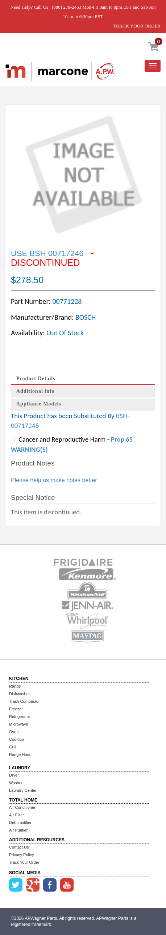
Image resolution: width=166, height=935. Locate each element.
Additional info (35, 391)
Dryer (14, 775)
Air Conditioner (22, 807)
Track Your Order (24, 862)
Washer (16, 783)
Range (15, 686)
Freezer (16, 709)
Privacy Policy (21, 855)
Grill (12, 747)
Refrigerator (19, 716)
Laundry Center (23, 790)
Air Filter (16, 815)
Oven (13, 732)
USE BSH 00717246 (48, 253)
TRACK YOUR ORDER (137, 26)
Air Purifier (18, 830)
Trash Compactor (24, 701)
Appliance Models (38, 404)
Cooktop (16, 739)
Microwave (18, 724)
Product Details (35, 378)
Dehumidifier (20, 822)
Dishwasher (19, 694)
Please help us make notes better (54, 480)
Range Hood (20, 754)
